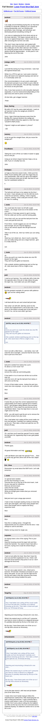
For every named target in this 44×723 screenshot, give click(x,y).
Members (21, 4)
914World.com (8, 11)
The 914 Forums (19, 11)
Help (11, 4)
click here (34, 716)
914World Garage (30, 11)
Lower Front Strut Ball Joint (26, 7)
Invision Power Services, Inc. (31, 720)
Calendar (27, 4)
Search (16, 4)
